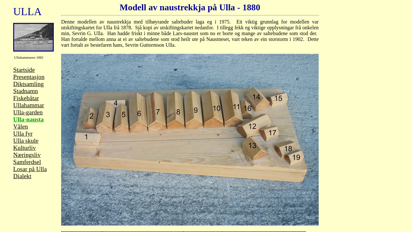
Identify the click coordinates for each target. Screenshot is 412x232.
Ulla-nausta (28, 119)
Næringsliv (27, 154)
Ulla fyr (23, 133)
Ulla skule (25, 140)
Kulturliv (24, 147)
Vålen (20, 126)
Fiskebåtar (26, 98)
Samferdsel (27, 162)
